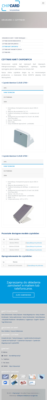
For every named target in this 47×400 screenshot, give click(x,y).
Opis (5, 88)
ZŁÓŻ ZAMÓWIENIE (23, 295)
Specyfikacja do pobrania (34, 243)
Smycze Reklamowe (17, 331)
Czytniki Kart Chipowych (24, 340)
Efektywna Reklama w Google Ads (27, 396)
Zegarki (36, 319)
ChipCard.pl (16, 393)
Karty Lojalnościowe (16, 317)
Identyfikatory (20, 319)
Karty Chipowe (17, 315)
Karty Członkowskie (28, 317)
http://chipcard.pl (14, 366)
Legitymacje (29, 319)
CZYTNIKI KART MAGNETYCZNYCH (12, 49)
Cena (5, 102)
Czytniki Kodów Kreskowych (32, 338)
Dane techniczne (9, 92)
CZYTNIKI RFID (6, 52)
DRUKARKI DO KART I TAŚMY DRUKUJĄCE (13, 38)
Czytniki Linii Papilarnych (9, 340)
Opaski (42, 319)
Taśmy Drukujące (17, 338)
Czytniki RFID (15, 343)
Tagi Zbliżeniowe (7, 322)
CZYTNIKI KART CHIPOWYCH (10, 46)
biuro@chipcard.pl (14, 356)
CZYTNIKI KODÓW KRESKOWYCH (11, 41)
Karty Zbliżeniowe (7, 315)
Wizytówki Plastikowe (8, 319)
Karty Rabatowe (40, 317)
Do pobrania (8, 97)
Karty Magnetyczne (29, 315)
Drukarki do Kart (6, 338)
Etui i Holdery (6, 331)
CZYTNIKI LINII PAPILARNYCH (10, 44)
